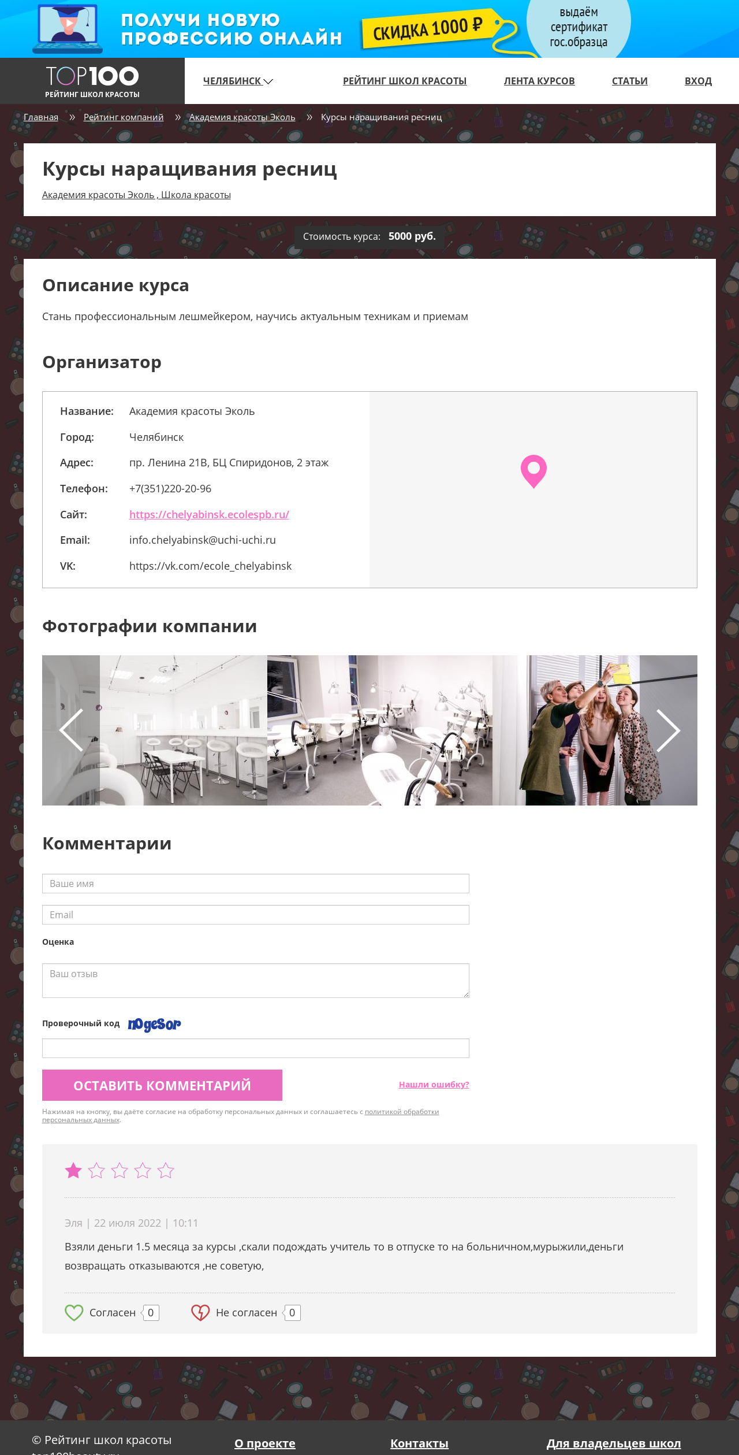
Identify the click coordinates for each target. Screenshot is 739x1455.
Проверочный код (81, 1023)
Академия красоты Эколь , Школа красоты (136, 194)
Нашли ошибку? (434, 1084)
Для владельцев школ (614, 1443)
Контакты (419, 1443)
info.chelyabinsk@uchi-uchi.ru (202, 540)
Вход (698, 81)
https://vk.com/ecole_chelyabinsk (210, 566)
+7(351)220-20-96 (170, 488)
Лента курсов (539, 81)
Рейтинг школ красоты (405, 81)
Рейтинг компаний (124, 117)
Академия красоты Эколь (242, 117)
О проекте (265, 1443)
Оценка (58, 941)
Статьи (630, 81)
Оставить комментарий (162, 1085)
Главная (41, 117)
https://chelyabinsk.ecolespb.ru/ (209, 514)
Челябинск (238, 81)
